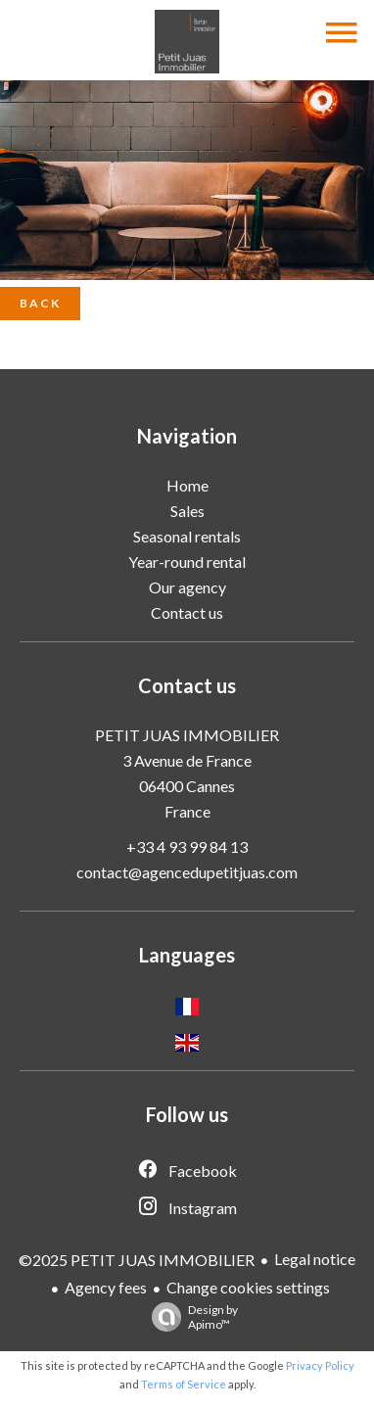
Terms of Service (183, 1384)
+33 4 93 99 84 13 (187, 846)
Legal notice (314, 1258)
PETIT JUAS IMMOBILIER (187, 735)
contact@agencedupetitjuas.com (187, 872)
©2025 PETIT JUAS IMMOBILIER (137, 1259)
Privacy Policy (320, 1365)
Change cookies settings (248, 1287)
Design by (190, 1317)
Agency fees (106, 1287)
